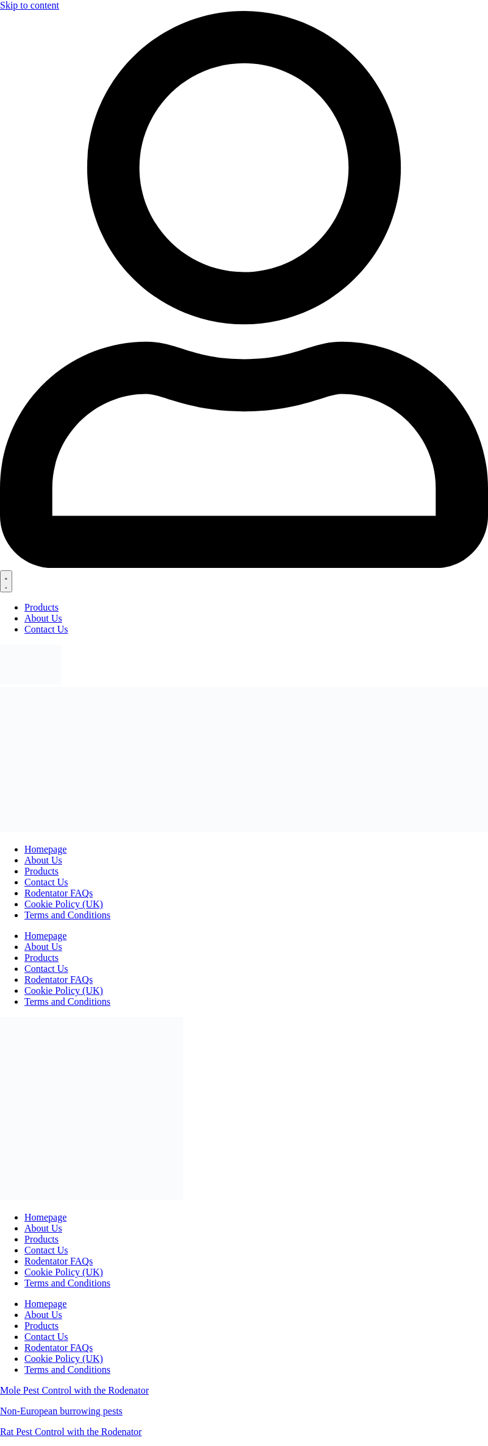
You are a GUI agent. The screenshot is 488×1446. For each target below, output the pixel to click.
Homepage (45, 1217)
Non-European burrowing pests (61, 1411)
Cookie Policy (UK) (63, 1272)
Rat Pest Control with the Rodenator (71, 1432)
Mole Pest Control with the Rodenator (74, 1390)
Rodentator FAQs (58, 1261)
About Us (43, 1228)
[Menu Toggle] (6, 581)
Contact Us (46, 1250)
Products (41, 1239)
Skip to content (29, 5)
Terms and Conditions (67, 1283)
